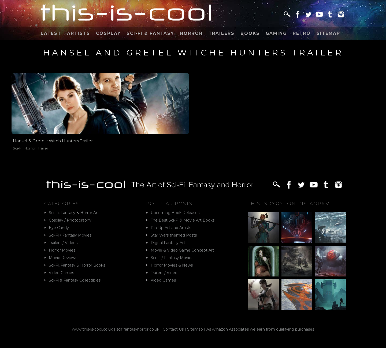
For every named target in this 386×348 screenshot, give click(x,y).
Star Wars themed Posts (174, 235)
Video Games (61, 272)
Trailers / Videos (63, 242)
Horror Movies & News (172, 265)
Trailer (43, 148)
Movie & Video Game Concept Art (182, 250)
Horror (191, 33)
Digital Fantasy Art (168, 242)
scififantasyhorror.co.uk (137, 329)
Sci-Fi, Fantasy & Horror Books (77, 265)
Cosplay (108, 33)
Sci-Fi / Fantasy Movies (70, 235)
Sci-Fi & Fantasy (150, 33)
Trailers (222, 33)
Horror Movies (62, 250)
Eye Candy (59, 227)
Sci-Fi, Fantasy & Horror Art (74, 212)
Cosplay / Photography (70, 220)
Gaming (276, 33)
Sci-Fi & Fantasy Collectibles (75, 280)
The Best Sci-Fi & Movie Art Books (182, 220)
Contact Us (173, 329)
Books (250, 33)
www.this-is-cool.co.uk (92, 329)
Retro (302, 33)
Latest (51, 33)
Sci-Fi (17, 148)
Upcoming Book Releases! (175, 212)
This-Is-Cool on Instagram (289, 203)
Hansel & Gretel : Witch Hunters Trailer (53, 140)
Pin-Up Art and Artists (171, 227)
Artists (78, 33)
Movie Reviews (63, 257)
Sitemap (328, 33)
